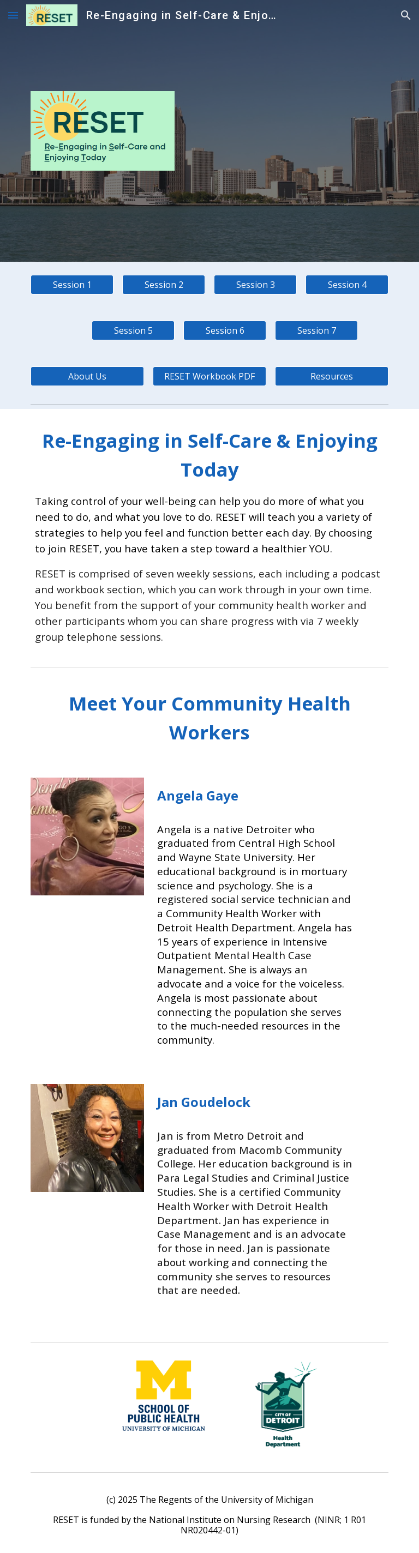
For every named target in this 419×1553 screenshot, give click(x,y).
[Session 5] (132, 330)
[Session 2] (163, 284)
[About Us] (87, 376)
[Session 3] (255, 284)
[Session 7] (316, 330)
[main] (209, 535)
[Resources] (331, 376)
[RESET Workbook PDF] (209, 376)
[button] (13, 15)
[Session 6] (224, 330)
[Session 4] (346, 284)
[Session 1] (71, 284)
